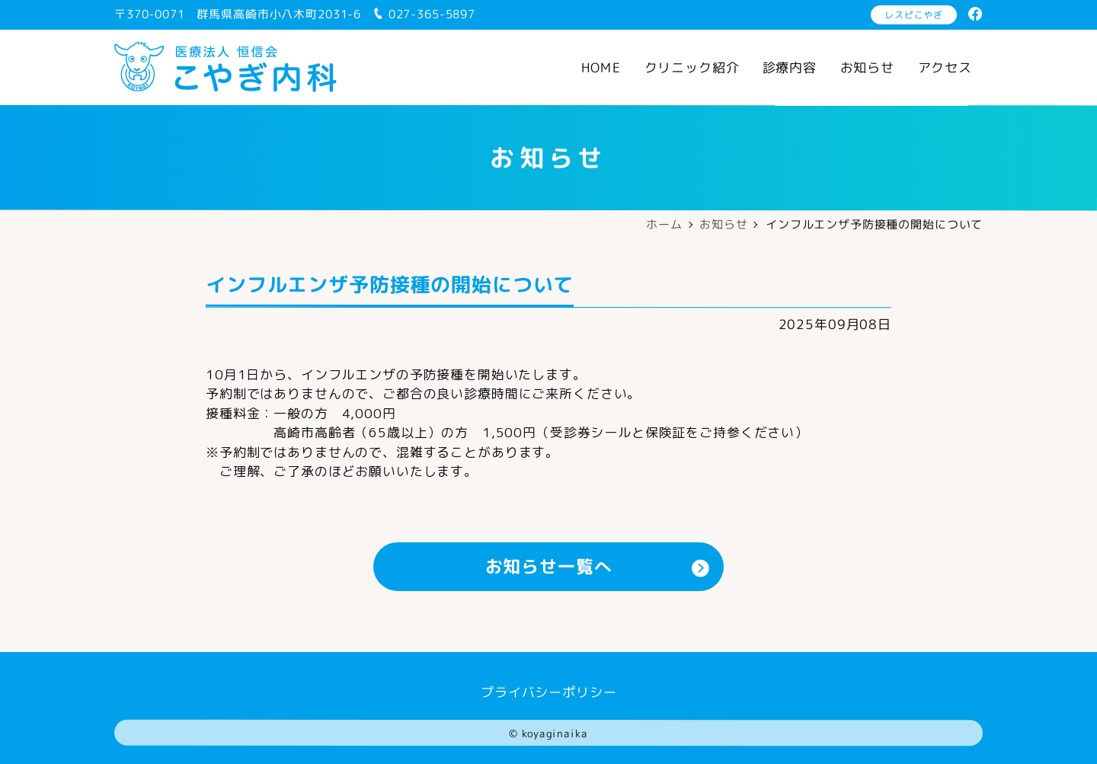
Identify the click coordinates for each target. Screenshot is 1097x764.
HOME (601, 67)
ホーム (664, 224)
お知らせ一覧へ (597, 566)
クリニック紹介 (691, 67)
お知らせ (867, 67)
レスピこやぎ (913, 14)
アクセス (945, 67)
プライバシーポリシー (549, 691)
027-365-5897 (424, 14)
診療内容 (790, 67)
